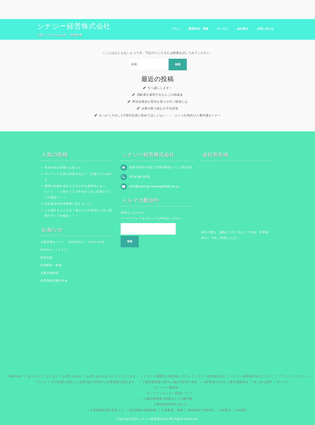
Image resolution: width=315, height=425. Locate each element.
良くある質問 (263, 382)
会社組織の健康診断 (143, 410)
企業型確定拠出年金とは (107, 410)
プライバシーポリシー (293, 376)
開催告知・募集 (198, 28)
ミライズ (40, 382)
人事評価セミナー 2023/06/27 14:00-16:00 (72, 242)
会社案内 (242, 28)
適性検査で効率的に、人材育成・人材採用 (217, 410)
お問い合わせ (265, 28)
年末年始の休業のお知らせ (62, 167)
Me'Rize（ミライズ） (55, 250)
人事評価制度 (49, 273)
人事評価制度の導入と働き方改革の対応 (170, 382)
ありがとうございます (43, 376)
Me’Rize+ (15, 376)
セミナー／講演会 (166, 387)
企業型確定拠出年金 (54, 280)
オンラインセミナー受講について (170, 393)
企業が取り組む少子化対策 (160, 108)
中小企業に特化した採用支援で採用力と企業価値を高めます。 (94, 382)
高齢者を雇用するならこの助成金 (160, 94)
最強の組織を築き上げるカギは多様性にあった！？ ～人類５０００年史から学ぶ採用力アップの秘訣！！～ (78, 191)
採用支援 (46, 257)
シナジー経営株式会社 (74, 26)
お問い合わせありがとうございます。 (113, 376)
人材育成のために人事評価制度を (226, 382)
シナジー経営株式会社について (252, 376)
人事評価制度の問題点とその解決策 (168, 398)
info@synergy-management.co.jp (154, 186)
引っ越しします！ (160, 88)
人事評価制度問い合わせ (170, 404)
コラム (176, 28)
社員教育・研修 (51, 265)
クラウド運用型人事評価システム (167, 376)
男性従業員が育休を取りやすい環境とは (159, 101)
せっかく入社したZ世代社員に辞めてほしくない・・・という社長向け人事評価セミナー (160, 115)
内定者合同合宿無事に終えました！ (69, 203)
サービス (222, 28)
